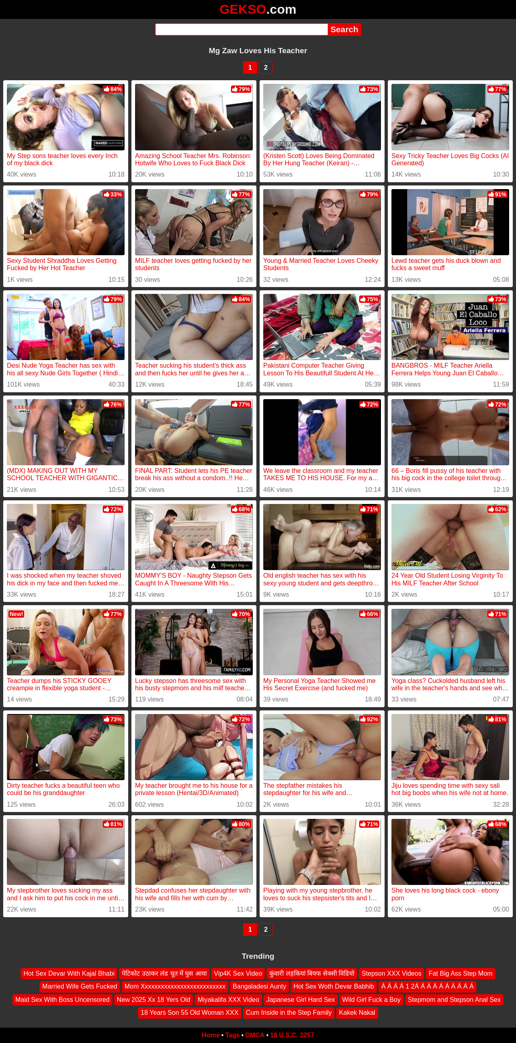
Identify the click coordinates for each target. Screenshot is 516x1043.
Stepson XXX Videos (391, 973)
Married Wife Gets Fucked (79, 986)
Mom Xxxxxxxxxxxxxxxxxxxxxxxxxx (175, 986)
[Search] (241, 29)
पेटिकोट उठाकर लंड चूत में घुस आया (164, 973)
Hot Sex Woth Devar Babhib (333, 986)
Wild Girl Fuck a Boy (371, 999)
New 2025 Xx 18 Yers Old (153, 999)
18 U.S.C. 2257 (292, 1035)
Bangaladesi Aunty (259, 986)
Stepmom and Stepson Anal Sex (454, 999)
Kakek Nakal (357, 1012)
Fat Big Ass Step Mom (460, 973)
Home (211, 1035)
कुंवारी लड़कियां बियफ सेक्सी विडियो (311, 973)
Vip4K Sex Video (238, 973)
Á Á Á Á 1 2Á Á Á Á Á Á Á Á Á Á (427, 986)
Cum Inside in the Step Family (289, 1012)
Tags (232, 1035)
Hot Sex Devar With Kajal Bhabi (68, 973)
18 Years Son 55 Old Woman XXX (190, 1012)
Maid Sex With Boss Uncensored (62, 999)
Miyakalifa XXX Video (228, 999)
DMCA (254, 1035)
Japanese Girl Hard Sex (300, 999)
